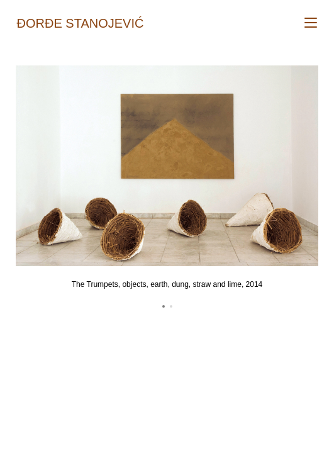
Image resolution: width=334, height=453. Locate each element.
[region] (167, 189)
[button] (163, 306)
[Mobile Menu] (310, 23)
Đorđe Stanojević (80, 23)
